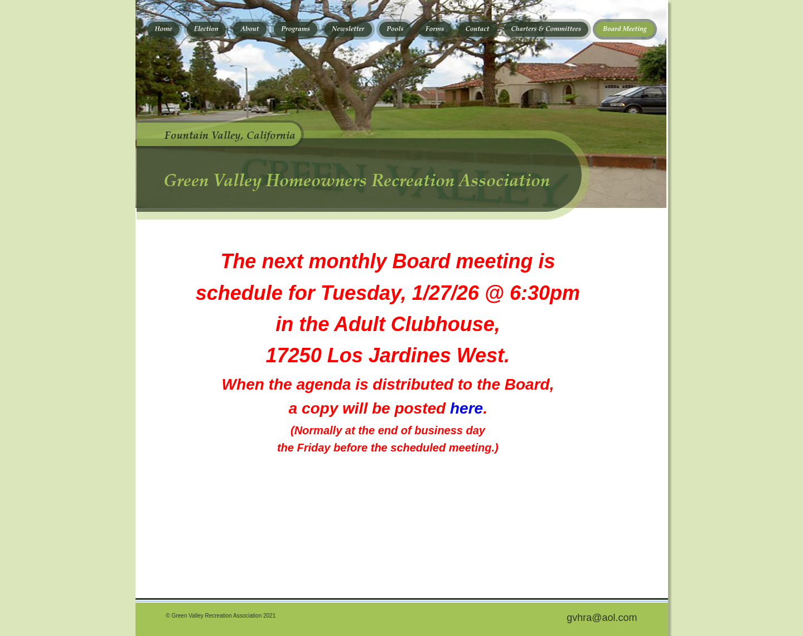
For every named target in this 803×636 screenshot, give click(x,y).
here (466, 408)
